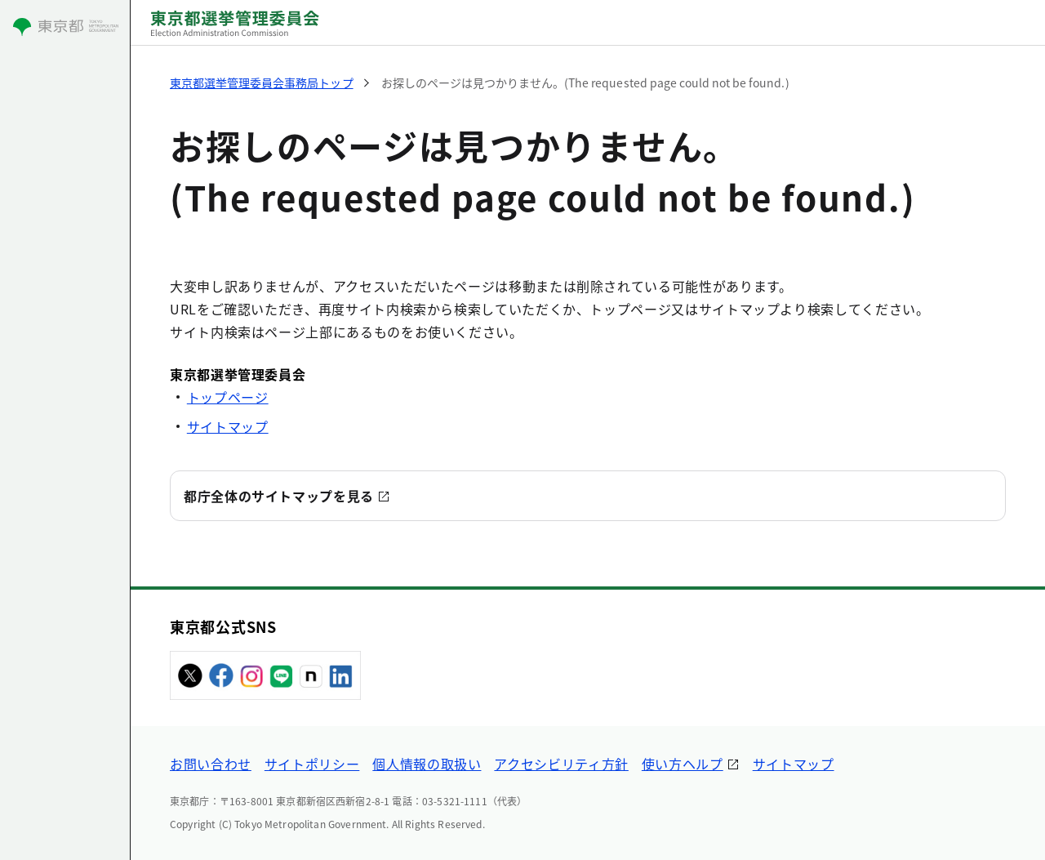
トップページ (228, 397)
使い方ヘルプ (682, 763)
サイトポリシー (312, 763)
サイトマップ (228, 426)
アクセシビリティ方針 (561, 763)
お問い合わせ (210, 763)
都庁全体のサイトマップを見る (279, 496)
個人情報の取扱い (426, 763)
